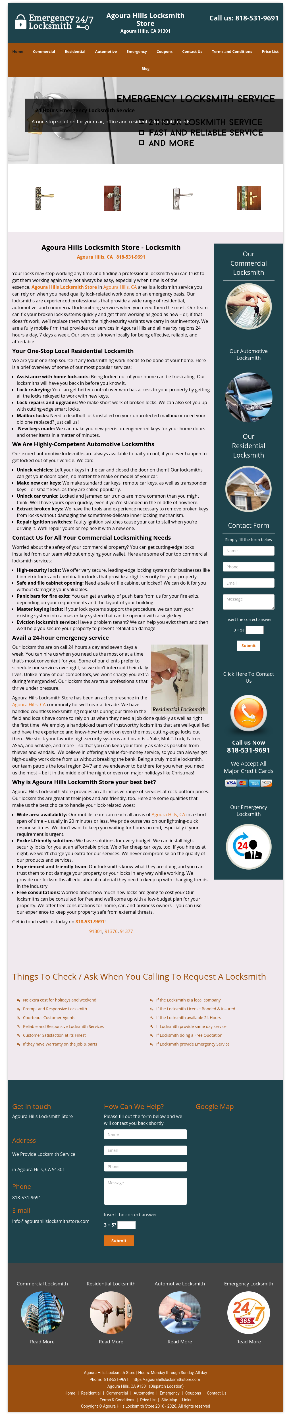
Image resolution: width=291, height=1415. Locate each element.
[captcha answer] (255, 630)
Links (186, 1400)
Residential (75, 51)
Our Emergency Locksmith (248, 810)
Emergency (137, 51)
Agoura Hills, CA (95, 257)
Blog (145, 68)
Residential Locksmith (111, 1283)
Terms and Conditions (232, 51)
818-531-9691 (257, 17)
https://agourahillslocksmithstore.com (166, 1379)
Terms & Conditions (117, 1400)
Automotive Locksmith (180, 1283)
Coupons (164, 51)
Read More (42, 1341)
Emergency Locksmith (248, 1283)
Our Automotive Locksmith (249, 354)
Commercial (44, 51)
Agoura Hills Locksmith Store (64, 287)
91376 (111, 931)
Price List (270, 51)
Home (17, 51)
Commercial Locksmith (42, 1283)
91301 (95, 931)
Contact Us (192, 51)
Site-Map (169, 1400)
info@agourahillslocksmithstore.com (51, 1221)
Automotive (106, 51)
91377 (126, 931)
